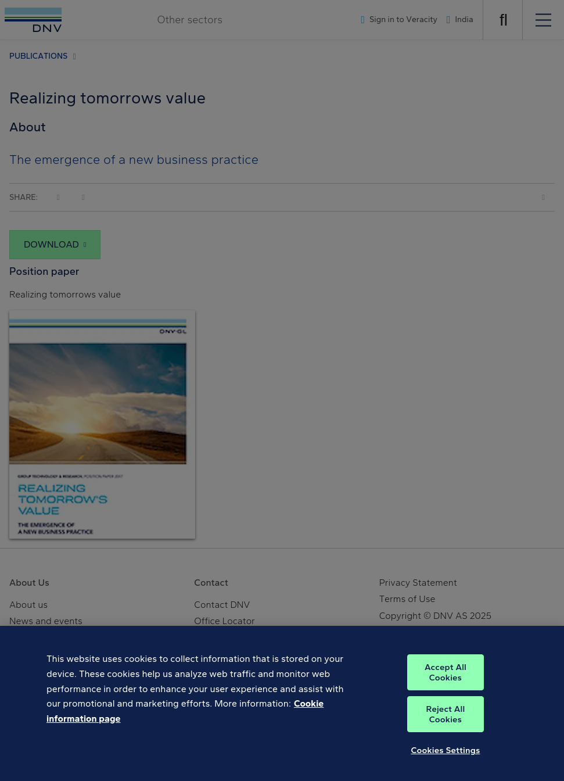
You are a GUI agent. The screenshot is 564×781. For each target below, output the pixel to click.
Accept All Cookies (445, 678)
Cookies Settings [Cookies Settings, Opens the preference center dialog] (445, 756)
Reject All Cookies (445, 720)
